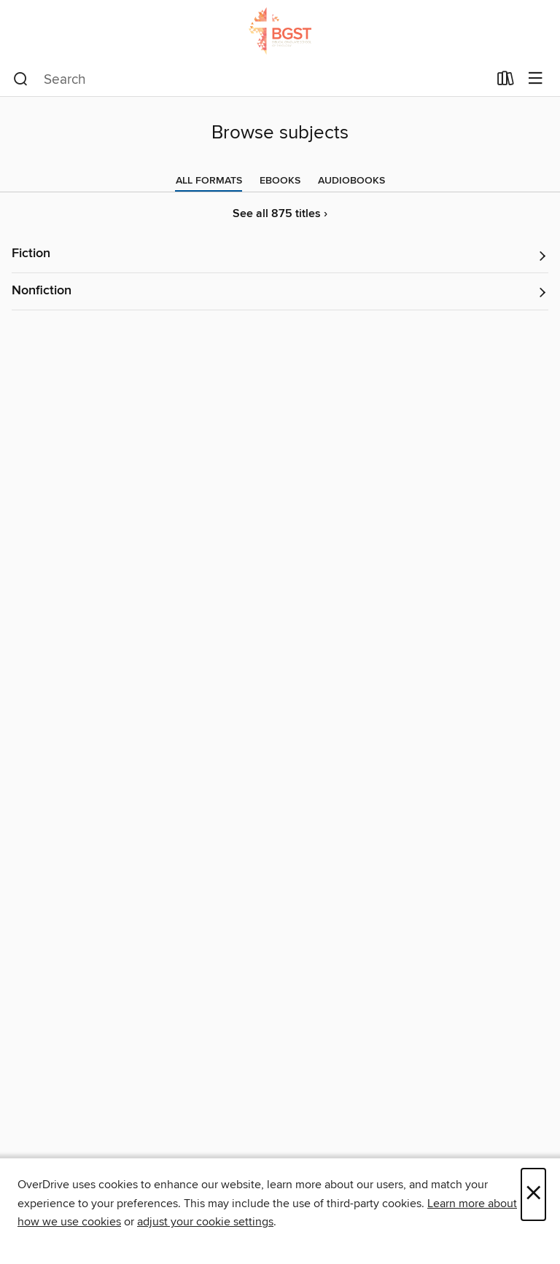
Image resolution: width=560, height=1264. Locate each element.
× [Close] (533, 1194)
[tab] (209, 180)
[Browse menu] (535, 79)
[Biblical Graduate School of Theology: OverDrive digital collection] (280, 31)
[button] (280, 254)
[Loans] (505, 81)
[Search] (21, 79)
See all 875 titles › (280, 213)
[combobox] (250, 79)
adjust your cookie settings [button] (205, 1221)
